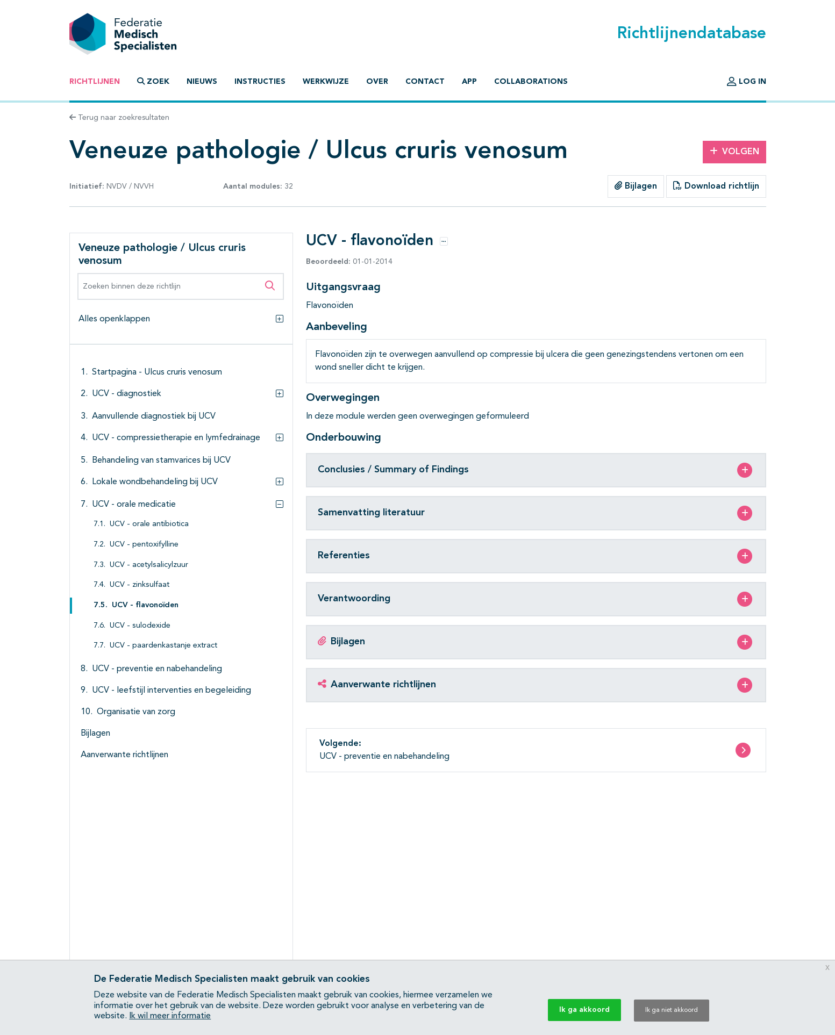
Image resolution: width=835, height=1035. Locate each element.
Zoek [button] (153, 81)
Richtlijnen (94, 81)
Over (377, 81)
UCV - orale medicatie (134, 504)
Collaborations (531, 81)
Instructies (260, 81)
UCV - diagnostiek (126, 394)
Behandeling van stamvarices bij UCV (161, 460)
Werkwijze (326, 81)
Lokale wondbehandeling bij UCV (155, 482)
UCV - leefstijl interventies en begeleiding (171, 690)
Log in (746, 81)
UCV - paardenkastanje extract (163, 646)
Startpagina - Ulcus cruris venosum (157, 372)
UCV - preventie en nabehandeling (157, 669)
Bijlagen (636, 186)
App (469, 81)
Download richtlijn (716, 186)
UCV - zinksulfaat (139, 585)
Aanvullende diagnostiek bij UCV (154, 416)
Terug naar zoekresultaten (119, 117)
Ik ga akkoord (584, 1010)
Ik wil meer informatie (170, 1016)
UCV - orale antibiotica (149, 524)
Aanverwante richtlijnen (124, 755)
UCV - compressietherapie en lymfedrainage (176, 438)
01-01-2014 (349, 261)
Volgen (734, 151)
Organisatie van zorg (136, 712)
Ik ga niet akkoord (671, 1010)
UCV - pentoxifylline (144, 545)
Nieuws (202, 81)
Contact (425, 81)
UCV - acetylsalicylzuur (149, 565)
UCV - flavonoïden (145, 605)
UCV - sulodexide (140, 626)
